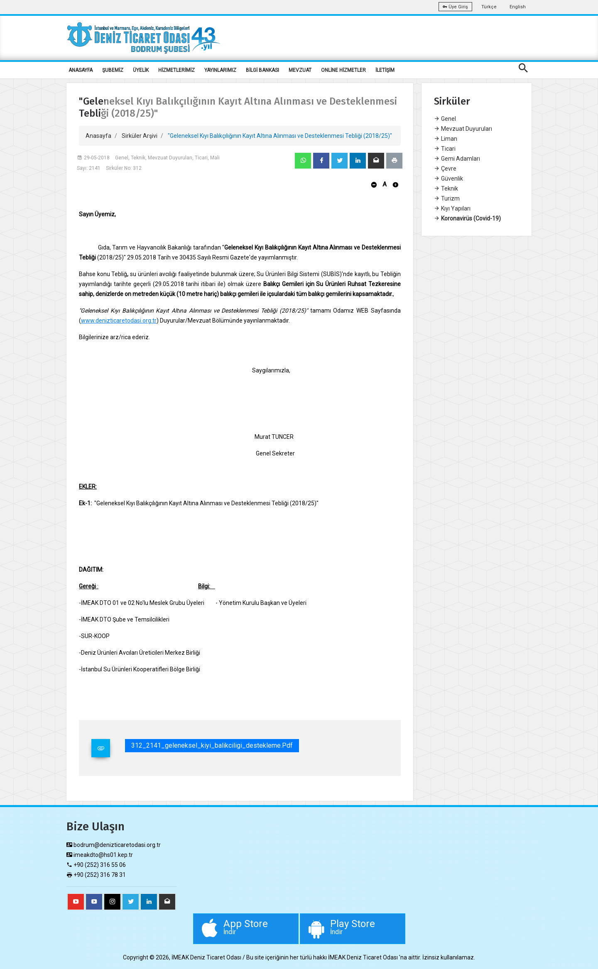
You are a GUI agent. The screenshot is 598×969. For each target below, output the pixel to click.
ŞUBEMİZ (112, 70)
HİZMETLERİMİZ (176, 70)
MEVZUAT (300, 70)
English (518, 7)
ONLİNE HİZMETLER (343, 70)
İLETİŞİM (385, 70)
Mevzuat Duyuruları (463, 128)
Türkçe (489, 7)
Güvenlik (448, 178)
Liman (445, 138)
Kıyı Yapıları (452, 208)
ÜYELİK (141, 70)
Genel (445, 118)
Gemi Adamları (457, 158)
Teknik (446, 188)
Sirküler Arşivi (139, 135)
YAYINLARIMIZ (220, 70)
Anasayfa (98, 135)
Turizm (447, 198)
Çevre (445, 168)
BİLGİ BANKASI (262, 70)
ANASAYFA (81, 70)
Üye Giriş (455, 7)
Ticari (445, 148)
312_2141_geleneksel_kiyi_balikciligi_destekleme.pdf (212, 745)
